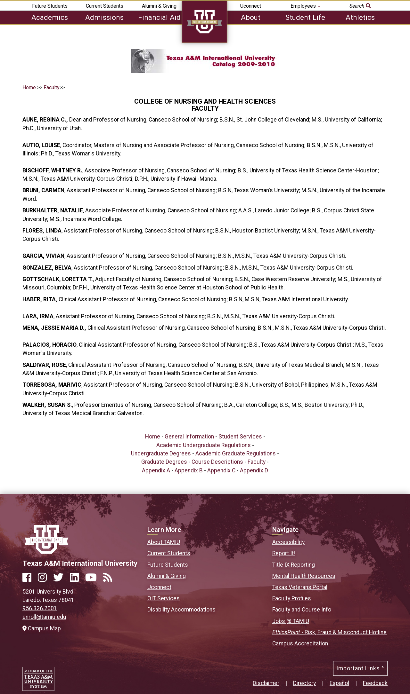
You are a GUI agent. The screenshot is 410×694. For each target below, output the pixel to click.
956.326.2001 (39, 608)
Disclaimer (266, 683)
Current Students (104, 6)
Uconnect (250, 6)
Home (29, 87)
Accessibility (288, 542)
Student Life (305, 17)
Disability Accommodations (181, 609)
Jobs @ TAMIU (290, 621)
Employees (305, 6)
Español (339, 683)
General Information (189, 436)
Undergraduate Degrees (161, 453)
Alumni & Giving (159, 6)
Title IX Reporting (293, 565)
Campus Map (41, 628)
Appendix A (156, 470)
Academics (49, 17)
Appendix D (254, 470)
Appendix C (221, 470)
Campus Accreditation (300, 643)
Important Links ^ (360, 668)
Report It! (283, 553)
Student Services (240, 436)
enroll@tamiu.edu (44, 617)
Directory (304, 683)
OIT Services (163, 598)
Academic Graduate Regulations (235, 453)
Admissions (104, 17)
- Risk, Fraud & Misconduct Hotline (329, 632)
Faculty (52, 87)
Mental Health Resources (303, 576)
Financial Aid (159, 17)
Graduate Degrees (164, 462)
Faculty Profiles (291, 598)
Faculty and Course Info (301, 609)
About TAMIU (163, 542)
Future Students (50, 6)
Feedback (375, 683)
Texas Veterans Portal (299, 587)
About (250, 17)
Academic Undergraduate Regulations (203, 445)
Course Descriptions (217, 462)
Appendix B (189, 470)
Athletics (360, 17)
